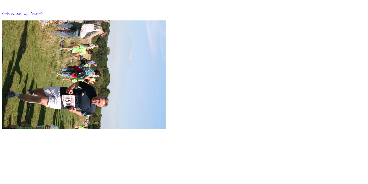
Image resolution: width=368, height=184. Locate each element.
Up (26, 13)
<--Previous (11, 13)
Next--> (36, 13)
